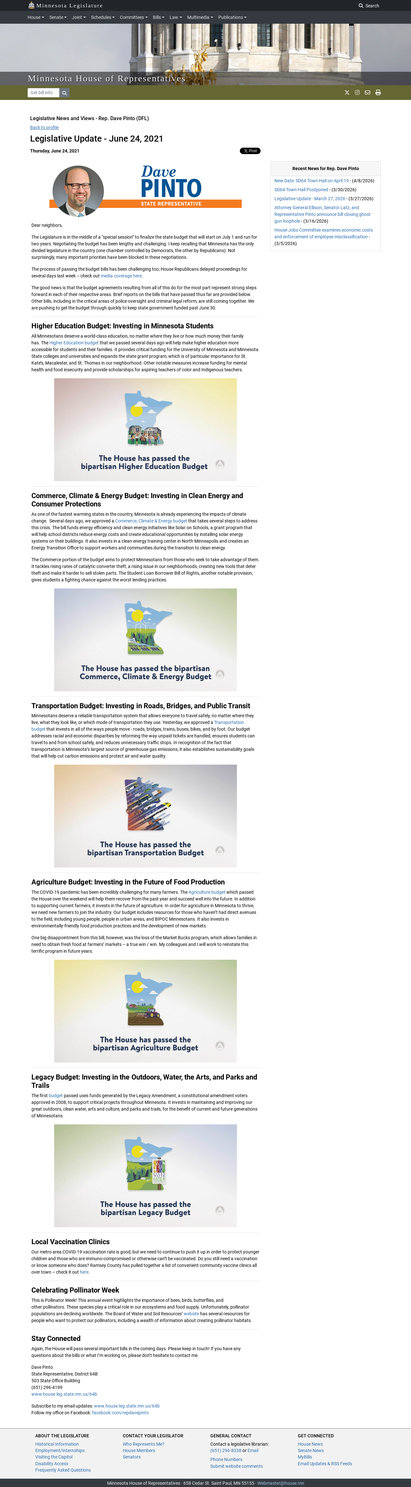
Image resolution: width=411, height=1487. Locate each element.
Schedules (101, 17)
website (191, 1313)
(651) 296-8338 (225, 1450)
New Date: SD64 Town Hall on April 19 (311, 180)
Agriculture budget (207, 892)
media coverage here (121, 275)
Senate (56, 17)
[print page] (378, 92)
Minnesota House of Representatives (107, 78)
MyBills (305, 1456)
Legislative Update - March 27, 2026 (309, 198)
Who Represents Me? (143, 1444)
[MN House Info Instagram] (357, 92)
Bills (157, 17)
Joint (77, 17)
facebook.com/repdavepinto (120, 1412)
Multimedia (198, 17)
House (34, 17)
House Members (139, 1450)
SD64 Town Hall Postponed (301, 189)
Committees (132, 17)
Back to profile (44, 127)
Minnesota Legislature (65, 5)
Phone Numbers (226, 1459)
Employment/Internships (60, 1450)
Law (174, 17)
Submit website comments (236, 1466)
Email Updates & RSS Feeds (325, 1463)
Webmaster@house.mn (280, 1483)
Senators (132, 1456)
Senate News (311, 1450)
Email (252, 1450)
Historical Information (57, 1444)
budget (56, 1095)
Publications (230, 17)
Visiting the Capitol (53, 1456)
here (84, 1272)
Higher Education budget (74, 342)
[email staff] (367, 92)
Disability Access (51, 1463)
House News (310, 1444)
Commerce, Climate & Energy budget (151, 520)
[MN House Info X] (347, 92)
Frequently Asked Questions (63, 1470)
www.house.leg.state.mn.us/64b (64, 1394)
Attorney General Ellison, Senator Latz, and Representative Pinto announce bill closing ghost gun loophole (322, 214)
